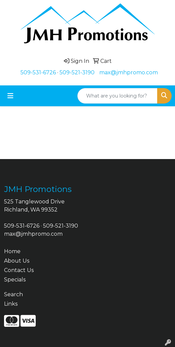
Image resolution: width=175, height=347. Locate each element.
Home (12, 251)
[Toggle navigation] (10, 96)
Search (13, 294)
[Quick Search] (117, 96)
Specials (15, 279)
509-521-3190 (77, 72)
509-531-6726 (38, 72)
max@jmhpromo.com (128, 72)
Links (11, 304)
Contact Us (19, 270)
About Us (16, 261)
